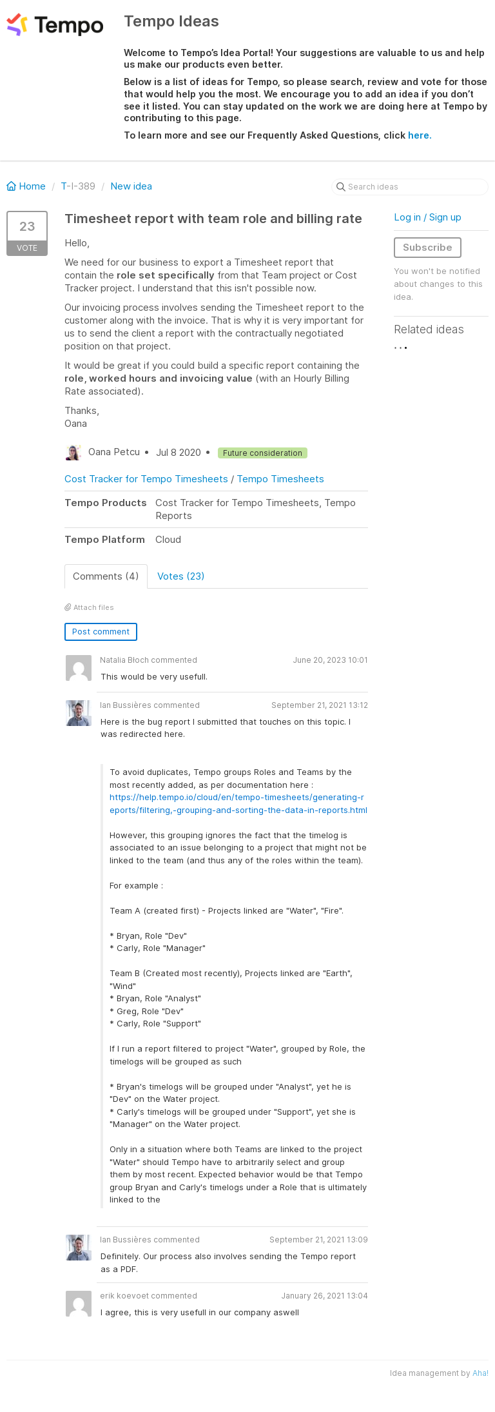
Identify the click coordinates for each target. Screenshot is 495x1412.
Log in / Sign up (427, 217)
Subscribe (427, 247)
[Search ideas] (410, 187)
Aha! (480, 1373)
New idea (131, 186)
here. (420, 135)
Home (27, 186)
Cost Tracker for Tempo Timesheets (146, 479)
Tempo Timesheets (280, 479)
